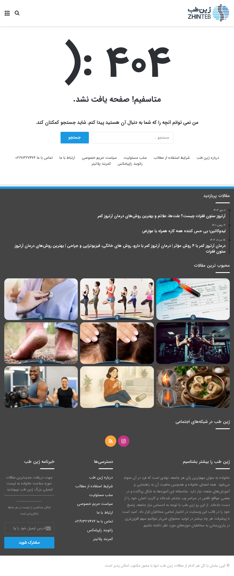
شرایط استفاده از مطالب (172, 158)
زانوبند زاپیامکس (130, 164)
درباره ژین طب (208, 158)
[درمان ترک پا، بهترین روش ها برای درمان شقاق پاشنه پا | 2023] (41, 343)
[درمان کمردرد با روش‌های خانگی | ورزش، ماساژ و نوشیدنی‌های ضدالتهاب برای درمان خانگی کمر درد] (117, 387)
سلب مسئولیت (135, 158)
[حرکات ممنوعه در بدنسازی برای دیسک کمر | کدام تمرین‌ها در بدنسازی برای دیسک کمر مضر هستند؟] (193, 343)
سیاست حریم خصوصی (99, 158)
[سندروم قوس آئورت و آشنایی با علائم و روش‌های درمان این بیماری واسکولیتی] (41, 299)
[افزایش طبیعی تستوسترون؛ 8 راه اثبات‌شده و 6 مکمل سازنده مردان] (41, 387)
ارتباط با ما (67, 158)
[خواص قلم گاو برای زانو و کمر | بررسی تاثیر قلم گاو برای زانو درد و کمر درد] (193, 387)
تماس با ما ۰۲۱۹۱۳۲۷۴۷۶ (34, 158)
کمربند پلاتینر (101, 164)
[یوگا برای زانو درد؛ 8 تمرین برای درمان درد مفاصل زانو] (117, 299)
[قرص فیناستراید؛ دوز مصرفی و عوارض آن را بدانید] (117, 343)
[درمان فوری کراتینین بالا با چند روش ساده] (193, 299)
